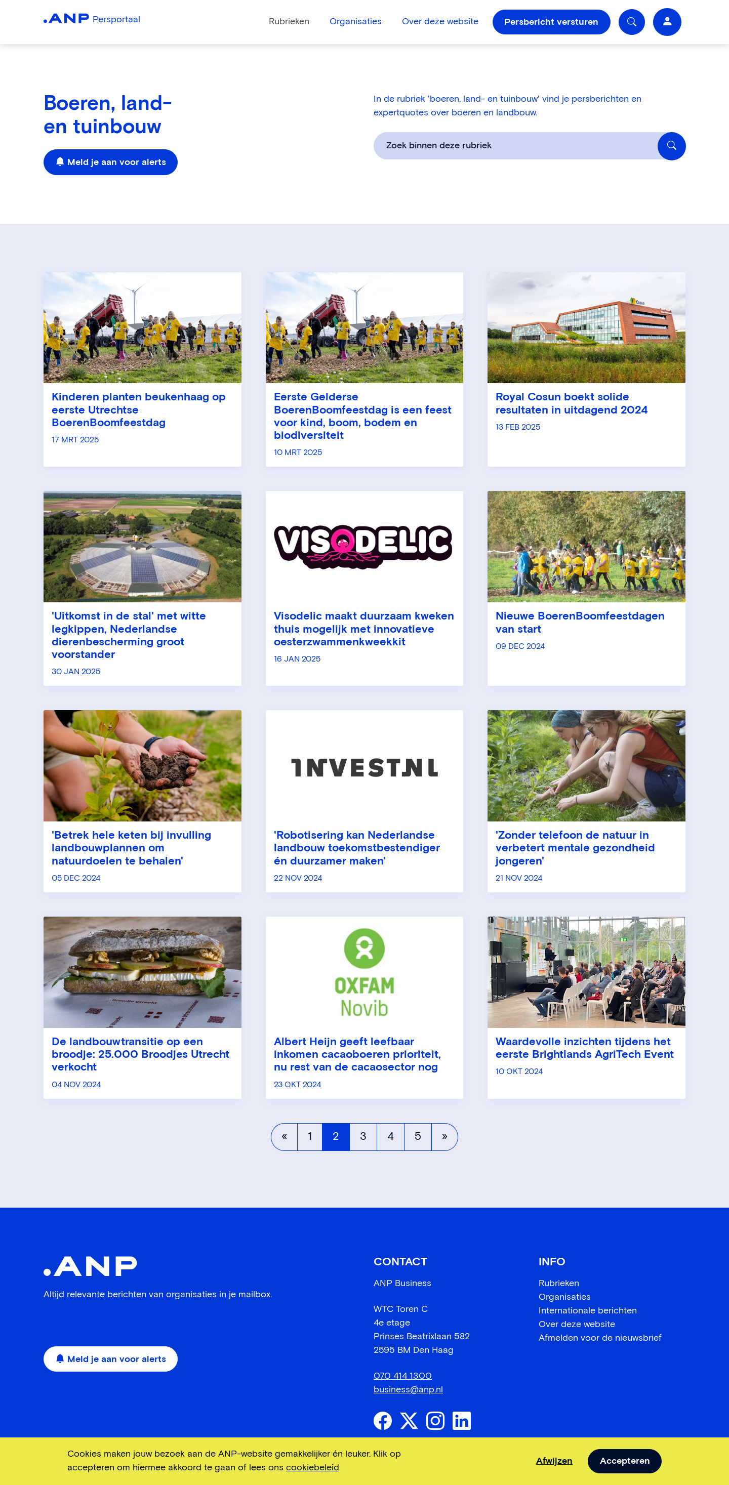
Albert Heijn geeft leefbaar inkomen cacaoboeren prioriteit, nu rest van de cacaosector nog (357, 1055)
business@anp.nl (408, 1389)
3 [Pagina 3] (363, 1136)
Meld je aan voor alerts (111, 162)
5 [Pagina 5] (418, 1136)
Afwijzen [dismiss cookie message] (554, 1461)
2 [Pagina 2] (336, 1136)
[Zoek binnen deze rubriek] (672, 146)
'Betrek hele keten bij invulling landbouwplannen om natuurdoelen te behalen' (131, 848)
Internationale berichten (588, 1310)
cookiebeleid (312, 1467)
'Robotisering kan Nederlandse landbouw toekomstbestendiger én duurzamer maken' (357, 848)
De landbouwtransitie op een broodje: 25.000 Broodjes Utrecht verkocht (140, 1055)
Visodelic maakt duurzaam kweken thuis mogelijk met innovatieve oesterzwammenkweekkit (364, 629)
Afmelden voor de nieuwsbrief (600, 1338)
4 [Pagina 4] (390, 1136)
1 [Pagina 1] (310, 1136)
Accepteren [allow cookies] (625, 1461)
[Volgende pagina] (444, 1137)
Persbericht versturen (551, 22)
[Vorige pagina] (284, 1137)
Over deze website (440, 21)
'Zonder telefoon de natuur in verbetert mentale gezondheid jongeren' (575, 848)
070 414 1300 (403, 1376)
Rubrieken (289, 21)
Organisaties (356, 21)
